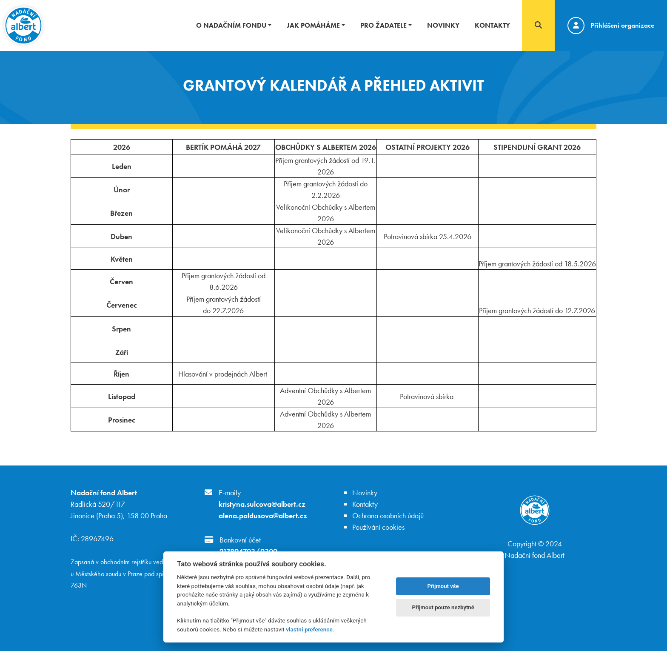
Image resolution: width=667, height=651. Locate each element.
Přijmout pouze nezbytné (443, 607)
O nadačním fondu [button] (231, 25)
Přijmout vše (443, 586)
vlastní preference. (310, 629)
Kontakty (492, 25)
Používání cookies (378, 527)
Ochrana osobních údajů (388, 515)
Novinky (443, 25)
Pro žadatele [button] (383, 25)
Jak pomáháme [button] (313, 25)
